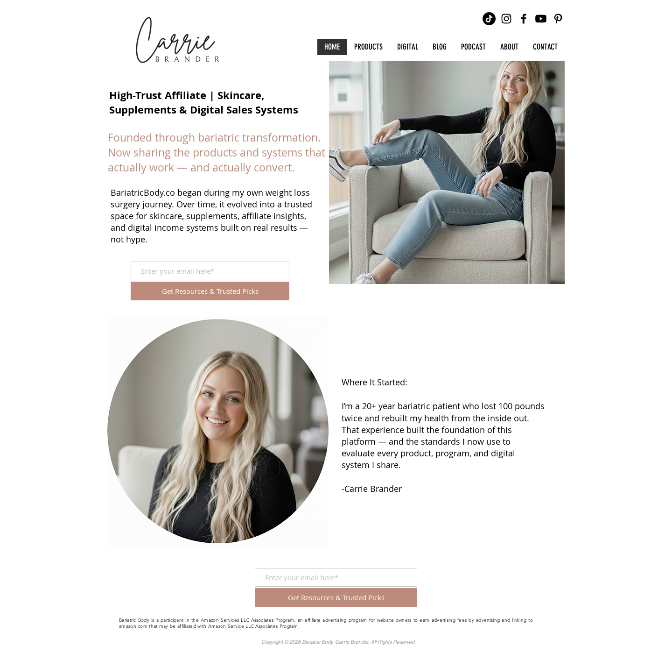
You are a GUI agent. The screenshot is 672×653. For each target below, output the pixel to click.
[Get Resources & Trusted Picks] (210, 291)
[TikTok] (489, 18)
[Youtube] (540, 18)
